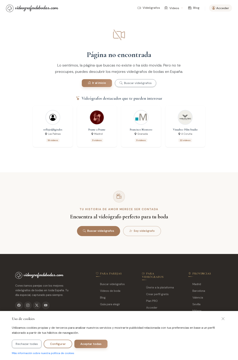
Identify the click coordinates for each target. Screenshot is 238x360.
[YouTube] (45, 305)
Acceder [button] (220, 8)
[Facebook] (19, 305)
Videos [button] (173, 8)
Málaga (194, 311)
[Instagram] (28, 305)
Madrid (194, 284)
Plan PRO (150, 301)
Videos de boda (108, 291)
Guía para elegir (108, 304)
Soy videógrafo (142, 231)
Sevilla (194, 304)
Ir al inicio (97, 83)
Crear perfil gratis (155, 294)
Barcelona (196, 291)
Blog (194, 8)
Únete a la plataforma (158, 288)
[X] (37, 305)
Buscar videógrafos (136, 83)
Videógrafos (149, 8)
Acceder (149, 308)
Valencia (195, 298)
